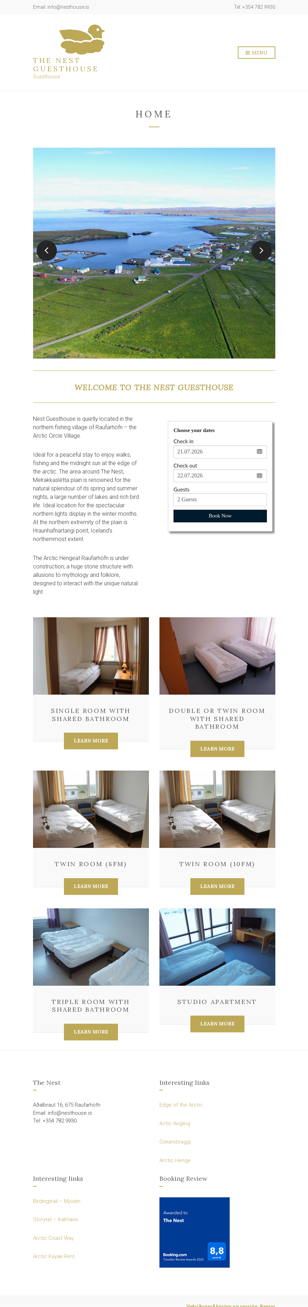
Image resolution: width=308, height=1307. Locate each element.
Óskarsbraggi (175, 1142)
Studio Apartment (217, 1002)
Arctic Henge (175, 1160)
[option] (154, 253)
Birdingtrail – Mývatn (56, 1201)
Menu (256, 53)
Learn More (91, 741)
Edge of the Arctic (181, 1105)
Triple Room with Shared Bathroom (91, 1006)
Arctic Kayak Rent (53, 1256)
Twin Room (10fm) (217, 864)
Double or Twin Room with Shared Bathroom (217, 718)
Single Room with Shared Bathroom (91, 715)
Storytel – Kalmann (55, 1219)
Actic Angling (174, 1123)
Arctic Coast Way (53, 1238)
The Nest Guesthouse (66, 64)
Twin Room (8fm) (91, 864)
